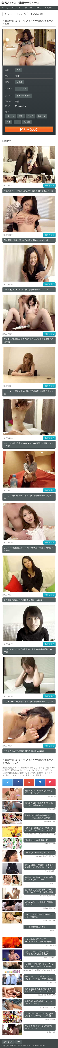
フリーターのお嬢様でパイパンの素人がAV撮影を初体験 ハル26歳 (28, 549)
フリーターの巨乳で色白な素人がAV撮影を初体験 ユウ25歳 (28, 701)
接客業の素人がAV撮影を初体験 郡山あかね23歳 (24, 751)
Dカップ (41, 116)
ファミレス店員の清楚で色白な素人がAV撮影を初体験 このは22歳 (28, 340)
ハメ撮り (48, 8)
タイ (17, 122)
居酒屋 (19, 82)
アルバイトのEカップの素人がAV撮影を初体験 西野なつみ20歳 (28, 650)
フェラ (30, 116)
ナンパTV (28, 8)
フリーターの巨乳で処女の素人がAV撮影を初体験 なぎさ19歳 (28, 392)
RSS (18, 1042)
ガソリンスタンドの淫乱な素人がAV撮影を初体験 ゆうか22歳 (28, 496)
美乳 (21, 116)
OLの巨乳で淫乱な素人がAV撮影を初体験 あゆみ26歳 (26, 240)
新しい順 (5, 8)
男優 (9, 122)
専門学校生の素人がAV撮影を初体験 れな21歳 (23, 600)
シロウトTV (16, 8)
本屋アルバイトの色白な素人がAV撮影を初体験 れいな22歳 (28, 191)
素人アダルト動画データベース (21, 2)
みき (18, 70)
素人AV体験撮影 (23, 95)
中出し (38, 8)
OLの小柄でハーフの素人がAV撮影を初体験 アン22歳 (26, 290)
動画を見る (49, 185)
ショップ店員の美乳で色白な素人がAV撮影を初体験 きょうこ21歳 (28, 444)
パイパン (10, 116)
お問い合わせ (8, 1042)
